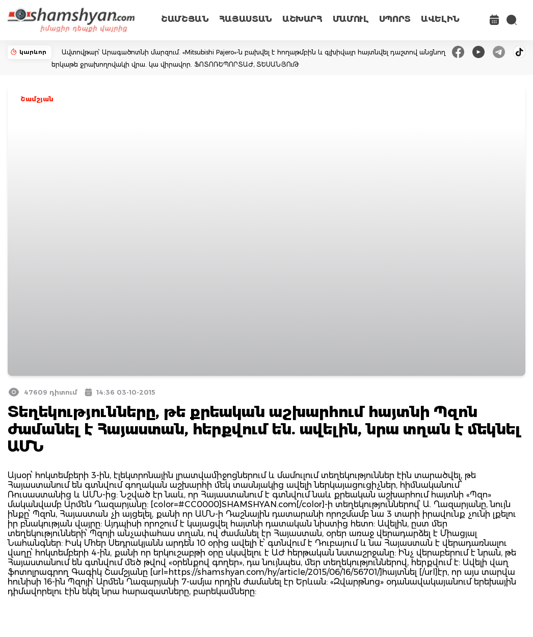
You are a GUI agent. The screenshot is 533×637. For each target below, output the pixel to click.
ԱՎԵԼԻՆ (440, 19)
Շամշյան (37, 99)
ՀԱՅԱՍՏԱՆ (245, 19)
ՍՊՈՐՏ (395, 19)
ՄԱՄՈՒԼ (351, 19)
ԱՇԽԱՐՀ (302, 19)
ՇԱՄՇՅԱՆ (185, 19)
